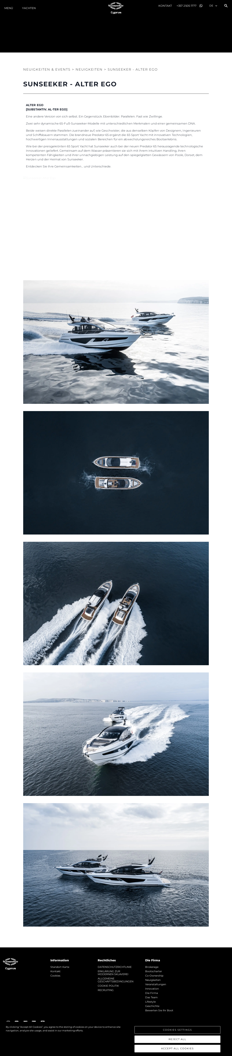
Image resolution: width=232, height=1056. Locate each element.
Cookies (55, 975)
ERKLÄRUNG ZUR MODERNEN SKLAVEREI (113, 973)
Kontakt (165, 5)
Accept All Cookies (177, 1048)
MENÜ (8, 8)
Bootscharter (153, 971)
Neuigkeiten (153, 980)
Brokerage (151, 967)
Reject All (177, 1039)
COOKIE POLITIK (108, 985)
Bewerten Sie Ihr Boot (159, 1010)
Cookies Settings (177, 1029)
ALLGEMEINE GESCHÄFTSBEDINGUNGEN (115, 980)
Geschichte (152, 1006)
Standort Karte (59, 967)
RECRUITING (106, 990)
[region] (116, 1039)
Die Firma (151, 993)
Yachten (29, 8)
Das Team (151, 997)
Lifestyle (150, 1001)
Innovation (152, 988)
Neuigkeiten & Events (47, 69)
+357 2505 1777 (186, 5)
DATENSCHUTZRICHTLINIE (115, 967)
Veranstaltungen (155, 984)
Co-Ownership (154, 975)
